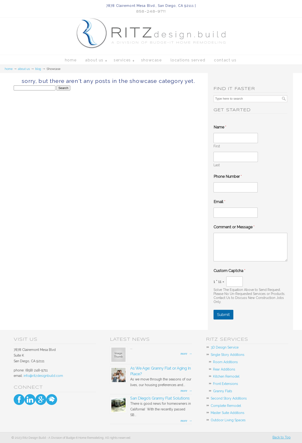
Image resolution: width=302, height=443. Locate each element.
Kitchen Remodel (226, 376)
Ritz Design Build (151, 28)
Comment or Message (234, 227)
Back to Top (282, 437)
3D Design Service (225, 347)
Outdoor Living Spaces (228, 420)
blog (38, 69)
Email (219, 202)
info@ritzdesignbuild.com (43, 376)
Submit (223, 314)
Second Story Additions (229, 398)
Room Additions (225, 362)
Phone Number (228, 176)
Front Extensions (225, 384)
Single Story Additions (227, 355)
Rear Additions (224, 369)
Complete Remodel (226, 406)
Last (217, 165)
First (217, 146)
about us (24, 69)
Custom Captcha (229, 270)
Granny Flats (222, 391)
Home (9, 69)
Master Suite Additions (227, 413)
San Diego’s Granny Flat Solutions (160, 398)
